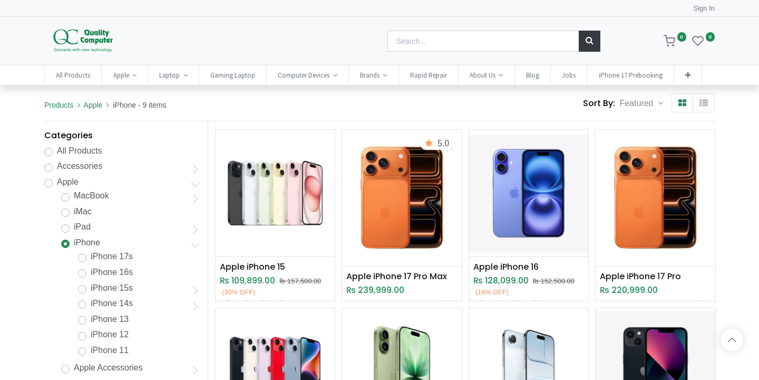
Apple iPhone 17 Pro (640, 276)
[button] (687, 75)
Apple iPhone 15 (252, 267)
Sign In (704, 8)
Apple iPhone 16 (506, 267)
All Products (79, 150)
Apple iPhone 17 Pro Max (396, 276)
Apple (93, 105)
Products (58, 105)
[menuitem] (73, 75)
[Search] (589, 41)
